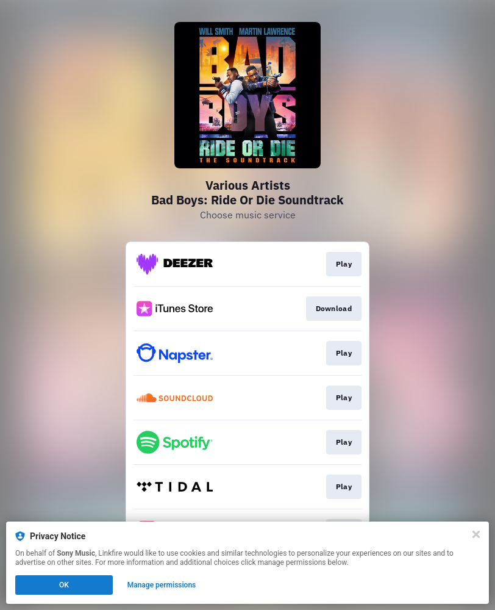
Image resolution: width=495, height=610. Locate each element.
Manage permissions (161, 585)
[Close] (476, 534)
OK (64, 585)
